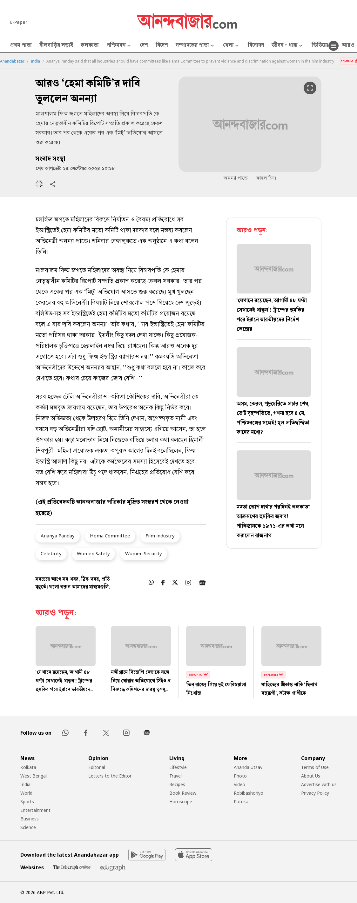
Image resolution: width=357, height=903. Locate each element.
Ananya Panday (58, 535)
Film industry (160, 535)
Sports (27, 802)
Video (239, 784)
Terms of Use (315, 767)
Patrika (241, 802)
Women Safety (93, 553)
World (26, 793)
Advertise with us (319, 784)
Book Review (182, 793)
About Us (310, 776)
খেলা (231, 46)
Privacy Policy (315, 793)
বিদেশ (162, 46)
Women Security (143, 553)
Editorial (96, 767)
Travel (175, 776)
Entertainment (35, 810)
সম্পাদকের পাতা (195, 46)
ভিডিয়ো (320, 46)
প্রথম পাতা (21, 46)
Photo (240, 776)
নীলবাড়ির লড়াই (56, 46)
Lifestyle (178, 767)
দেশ (144, 46)
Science (28, 827)
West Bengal (33, 776)
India (35, 61)
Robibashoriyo (248, 793)
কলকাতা (90, 46)
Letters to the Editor (109, 776)
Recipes (177, 784)
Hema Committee (110, 535)
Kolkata (28, 767)
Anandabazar (12, 61)
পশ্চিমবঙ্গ (119, 46)
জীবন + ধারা (288, 46)
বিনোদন (256, 46)
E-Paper (18, 22)
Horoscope (180, 802)
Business (29, 819)
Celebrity (51, 553)
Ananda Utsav (248, 767)
